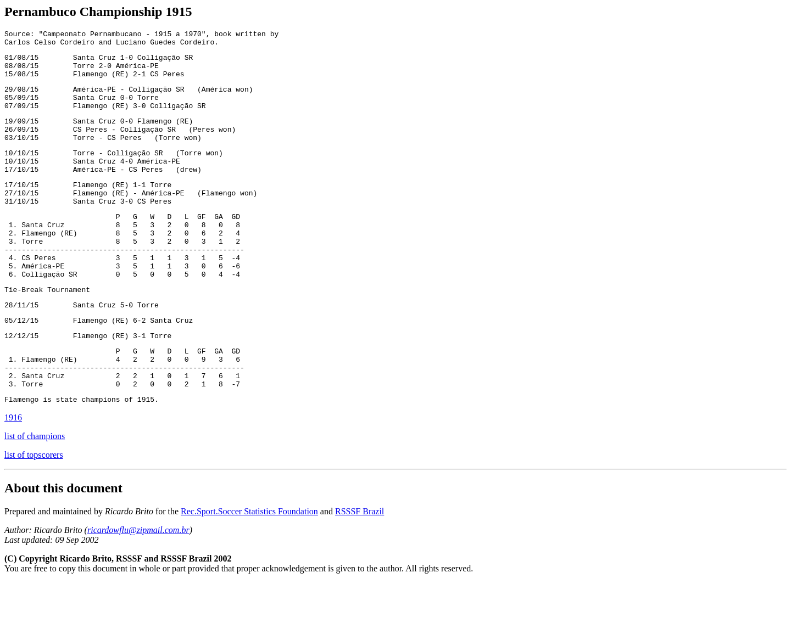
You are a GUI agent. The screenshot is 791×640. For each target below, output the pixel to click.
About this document (63, 545)
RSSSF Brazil (359, 569)
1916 (13, 475)
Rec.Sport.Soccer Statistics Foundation (249, 569)
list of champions (34, 493)
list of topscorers (33, 512)
